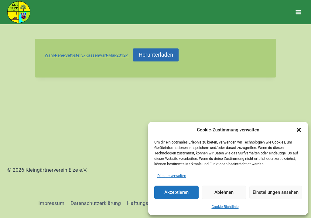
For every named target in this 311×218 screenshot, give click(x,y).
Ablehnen (224, 192)
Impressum (51, 203)
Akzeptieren (176, 192)
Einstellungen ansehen (276, 192)
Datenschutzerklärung (95, 203)
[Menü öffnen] (298, 12)
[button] (299, 130)
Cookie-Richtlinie (224, 207)
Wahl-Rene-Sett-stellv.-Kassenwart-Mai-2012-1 (87, 55)
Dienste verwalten (171, 176)
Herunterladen (155, 54)
